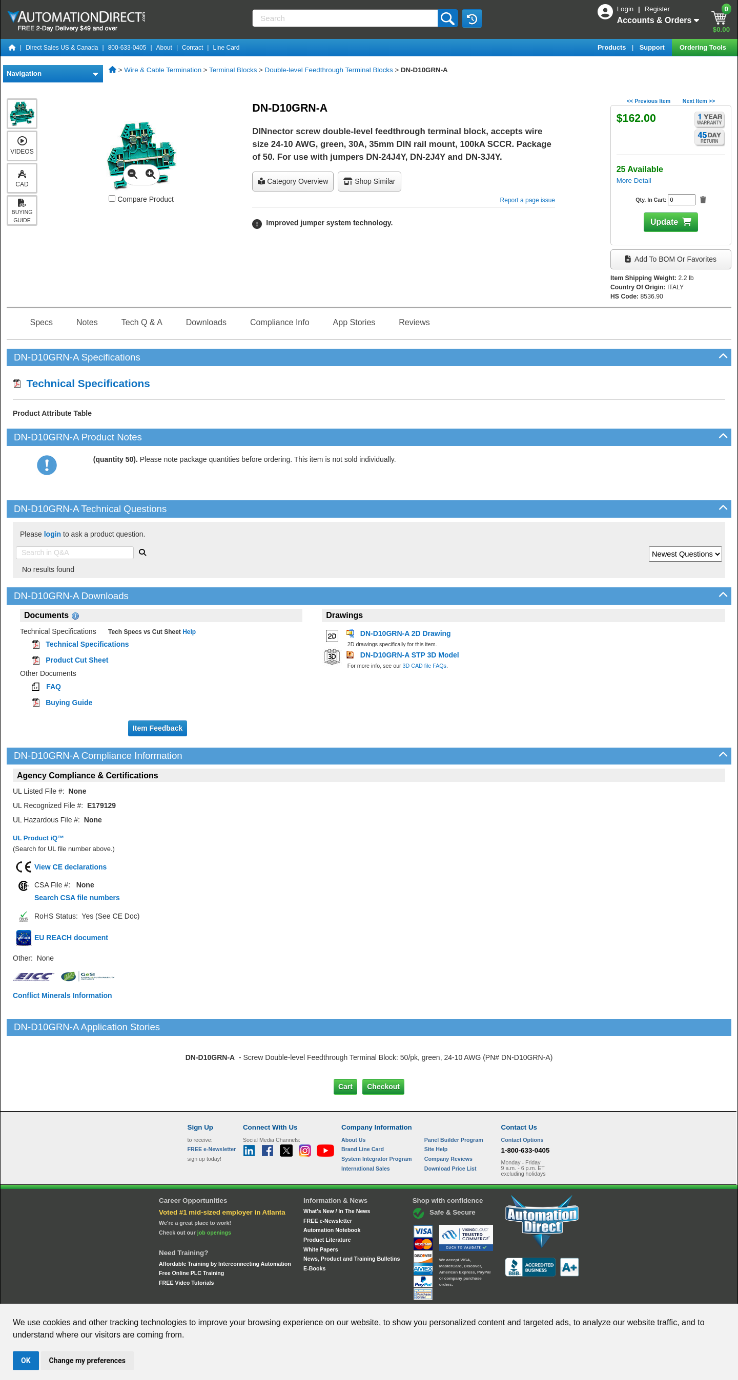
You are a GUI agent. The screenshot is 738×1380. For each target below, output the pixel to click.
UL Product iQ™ (38, 838)
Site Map (209, 1294)
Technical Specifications (81, 383)
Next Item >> (699, 101)
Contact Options (522, 1096)
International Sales (365, 1125)
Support (653, 47)
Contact (192, 47)
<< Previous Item (648, 101)
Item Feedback (157, 728)
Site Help (436, 1106)
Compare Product (141, 199)
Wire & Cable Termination (162, 70)
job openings (214, 1189)
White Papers (320, 1206)
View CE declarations (70, 867)
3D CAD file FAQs (424, 666)
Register (657, 9)
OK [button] (26, 1360)
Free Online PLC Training (191, 1230)
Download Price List (450, 1125)
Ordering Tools (704, 47)
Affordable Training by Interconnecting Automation (225, 1221)
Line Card (226, 47)
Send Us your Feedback (259, 1294)
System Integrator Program (376, 1116)
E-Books (314, 1225)
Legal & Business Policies (427, 1294)
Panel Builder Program (453, 1096)
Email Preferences (361, 1294)
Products (613, 47)
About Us (353, 1096)
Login (626, 9)
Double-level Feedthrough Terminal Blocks (329, 70)
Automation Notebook (331, 1187)
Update (664, 222)
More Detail (634, 180)
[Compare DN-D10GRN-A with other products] (112, 198)
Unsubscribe (314, 1294)
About (164, 47)
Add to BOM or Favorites (670, 259)
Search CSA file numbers (77, 898)
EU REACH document (71, 937)
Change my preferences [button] (87, 1360)
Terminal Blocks (233, 70)
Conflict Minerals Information (62, 995)
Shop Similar (369, 181)
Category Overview (293, 181)
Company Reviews (448, 1116)
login (52, 534)
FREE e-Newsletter (327, 1178)
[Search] (345, 18)
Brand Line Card (362, 1106)
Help (188, 631)
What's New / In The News (336, 1168)
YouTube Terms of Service (501, 1294)
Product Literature (327, 1197)
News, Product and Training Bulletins (351, 1216)
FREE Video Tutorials (186, 1240)
